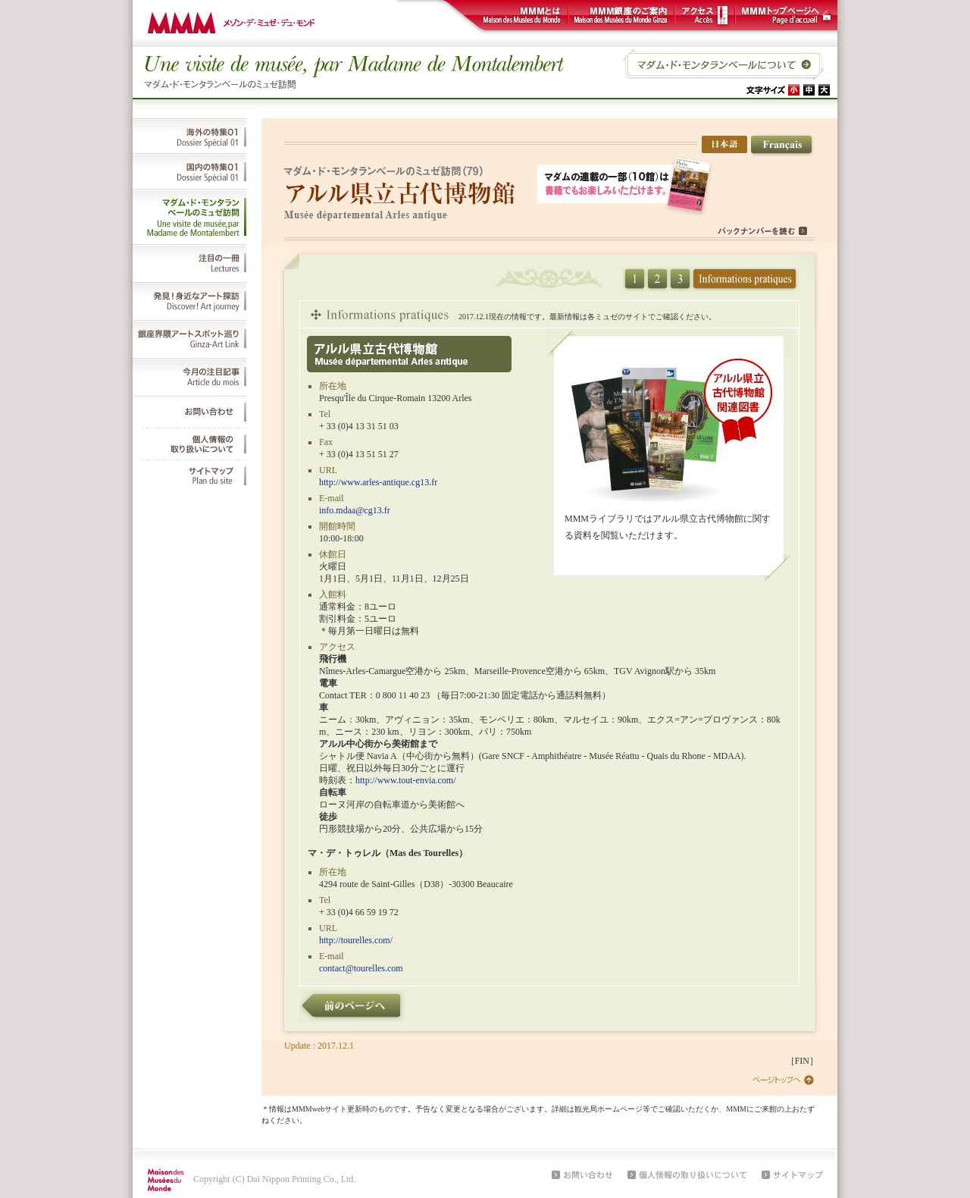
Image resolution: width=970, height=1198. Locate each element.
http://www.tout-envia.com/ (405, 780)
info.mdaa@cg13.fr (354, 510)
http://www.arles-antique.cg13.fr (378, 482)
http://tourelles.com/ (356, 940)
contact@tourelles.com (361, 968)
